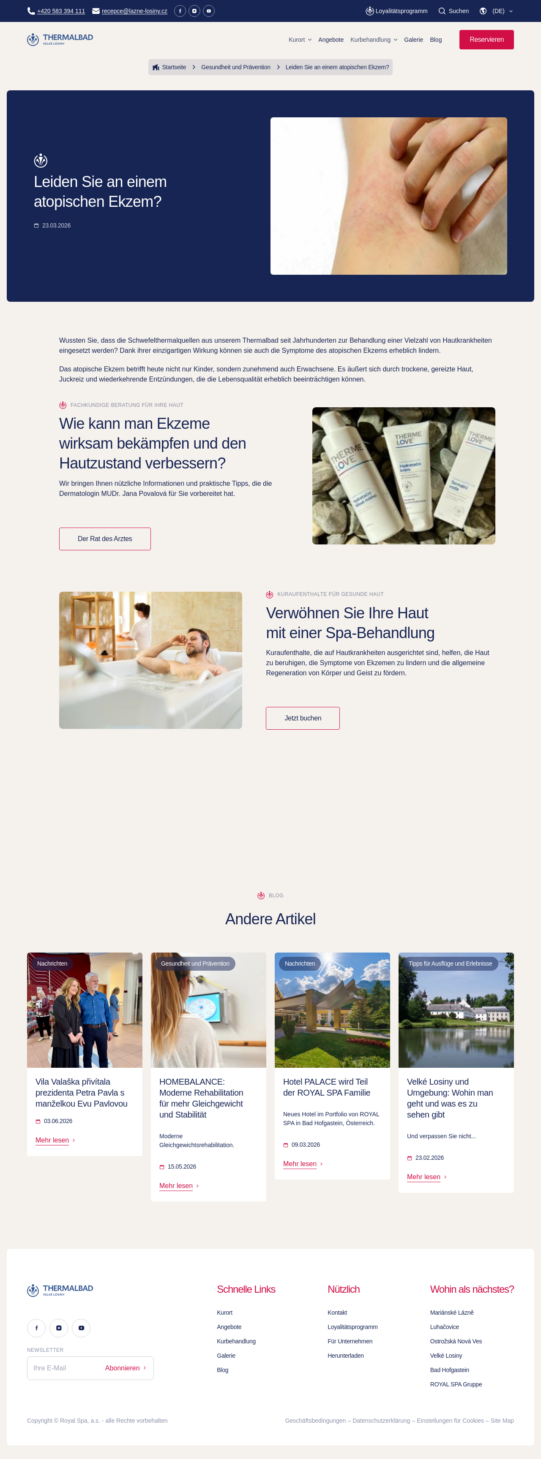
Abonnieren (126, 1368)
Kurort (300, 39)
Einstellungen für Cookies (450, 1420)
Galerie (413, 39)
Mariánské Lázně (452, 1312)
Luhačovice (444, 1327)
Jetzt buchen (302, 718)
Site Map (502, 1420)
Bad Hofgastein (449, 1370)
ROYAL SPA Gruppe (456, 1384)
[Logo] (90, 1291)
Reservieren (487, 39)
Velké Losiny (446, 1355)
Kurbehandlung (373, 39)
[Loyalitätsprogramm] (397, 11)
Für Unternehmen (350, 1341)
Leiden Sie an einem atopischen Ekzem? (331, 67)
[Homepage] (61, 40)
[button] (496, 11)
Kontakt (337, 1312)
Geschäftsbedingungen (315, 1420)
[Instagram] (194, 11)
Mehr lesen (56, 1140)
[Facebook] (180, 11)
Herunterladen (346, 1355)
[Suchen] (453, 11)
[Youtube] (209, 11)
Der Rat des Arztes (105, 538)
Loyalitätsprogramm (353, 1327)
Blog (436, 39)
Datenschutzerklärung (381, 1420)
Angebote (331, 39)
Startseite (169, 67)
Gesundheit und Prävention (229, 67)
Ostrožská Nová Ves (456, 1341)
